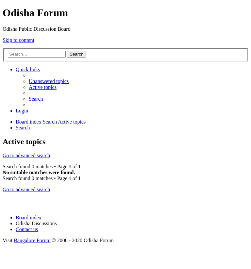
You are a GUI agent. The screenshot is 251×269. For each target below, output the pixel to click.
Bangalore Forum (32, 240)
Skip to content (18, 40)
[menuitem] (49, 81)
